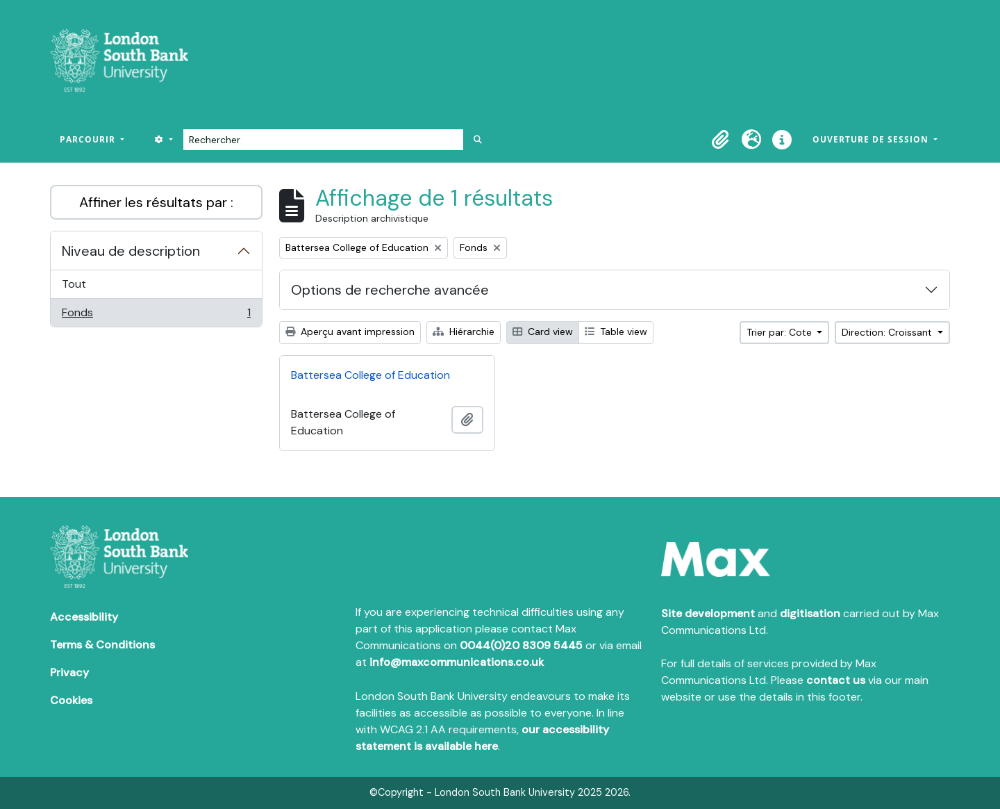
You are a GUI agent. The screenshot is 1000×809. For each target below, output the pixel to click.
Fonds (156, 315)
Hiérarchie (463, 331)
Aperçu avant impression (350, 331)
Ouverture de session (871, 139)
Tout (74, 284)
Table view (616, 331)
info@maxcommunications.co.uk (456, 662)
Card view (542, 331)
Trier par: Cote (781, 332)
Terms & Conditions (102, 644)
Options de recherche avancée (390, 290)
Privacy (69, 672)
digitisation (810, 613)
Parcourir (89, 139)
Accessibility (84, 617)
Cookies (71, 700)
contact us (835, 680)
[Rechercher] (323, 140)
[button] (721, 139)
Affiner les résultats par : (156, 202)
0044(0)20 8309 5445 (521, 645)
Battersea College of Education (370, 375)
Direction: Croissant (888, 332)
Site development (708, 613)
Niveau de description (131, 251)
